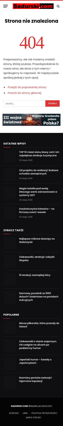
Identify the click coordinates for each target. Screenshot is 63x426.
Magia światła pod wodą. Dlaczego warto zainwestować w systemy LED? (38, 192)
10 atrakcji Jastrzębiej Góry (34, 275)
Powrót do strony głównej (24, 93)
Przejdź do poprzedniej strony (27, 87)
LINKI (25, 413)
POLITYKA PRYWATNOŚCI (44, 413)
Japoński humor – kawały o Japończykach (35, 361)
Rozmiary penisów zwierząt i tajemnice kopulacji (35, 379)
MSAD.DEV (46, 406)
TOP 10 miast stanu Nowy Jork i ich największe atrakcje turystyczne (39, 153)
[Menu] (5, 6)
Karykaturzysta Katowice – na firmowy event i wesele (36, 210)
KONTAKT (14, 413)
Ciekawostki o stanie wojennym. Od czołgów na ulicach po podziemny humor (38, 345)
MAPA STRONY (33, 417)
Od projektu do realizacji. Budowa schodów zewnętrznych (38, 172)
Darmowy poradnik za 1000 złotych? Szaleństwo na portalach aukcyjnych (38, 297)
